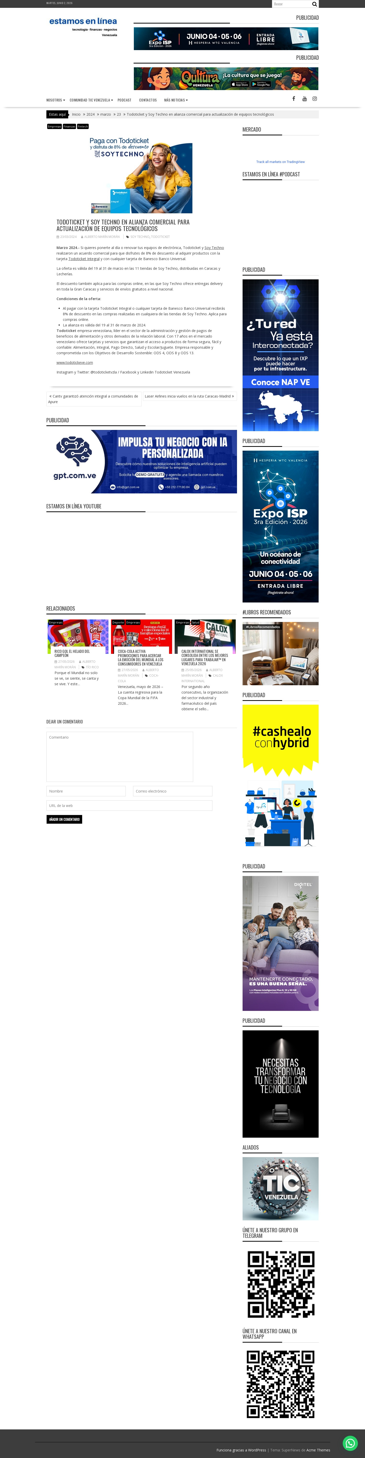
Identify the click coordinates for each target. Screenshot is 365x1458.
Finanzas (69, 126)
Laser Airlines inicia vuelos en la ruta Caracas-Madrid (188, 396)
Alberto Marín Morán (100, 237)
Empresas (54, 126)
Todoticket (160, 237)
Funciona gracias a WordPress (241, 1450)
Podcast (125, 99)
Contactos (148, 99)
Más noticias (174, 99)
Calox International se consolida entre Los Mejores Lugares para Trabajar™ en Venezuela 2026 (204, 657)
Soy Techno (140, 237)
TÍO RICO (92, 667)
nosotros (54, 99)
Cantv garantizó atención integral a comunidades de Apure (93, 399)
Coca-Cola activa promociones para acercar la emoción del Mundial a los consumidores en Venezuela (140, 657)
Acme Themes (318, 1450)
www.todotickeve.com (75, 362)
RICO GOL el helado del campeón (72, 653)
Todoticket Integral (84, 258)
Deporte (118, 622)
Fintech (83, 126)
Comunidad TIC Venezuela (90, 99)
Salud (195, 622)
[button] (350, 1443)
